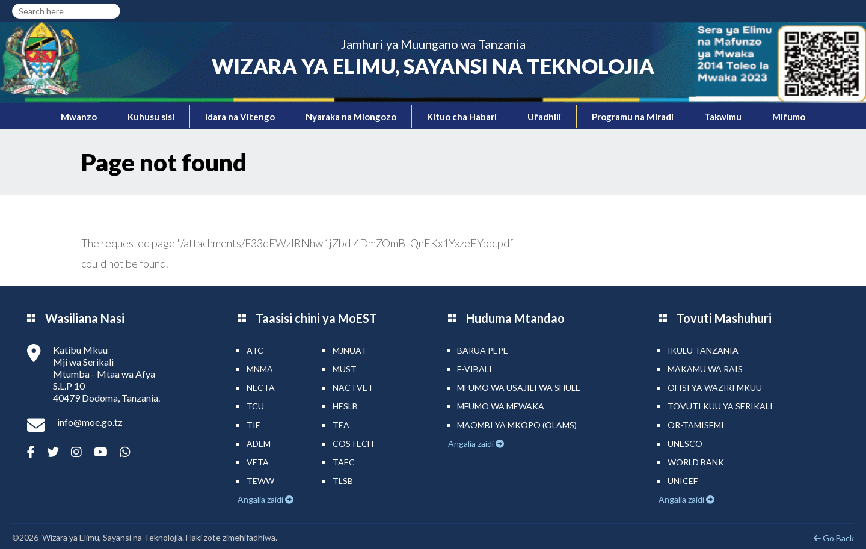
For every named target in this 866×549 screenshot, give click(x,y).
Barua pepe (482, 350)
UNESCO (685, 443)
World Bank (696, 462)
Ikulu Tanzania (703, 350)
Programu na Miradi (633, 116)
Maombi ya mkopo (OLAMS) (517, 425)
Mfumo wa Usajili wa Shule (518, 387)
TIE (253, 425)
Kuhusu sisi (150, 116)
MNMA (260, 369)
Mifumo (788, 116)
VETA (258, 462)
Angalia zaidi (261, 499)
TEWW (260, 481)
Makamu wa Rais (705, 369)
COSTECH (353, 443)
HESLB (345, 406)
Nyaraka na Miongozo (351, 116)
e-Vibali (474, 369)
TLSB (343, 481)
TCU (255, 406)
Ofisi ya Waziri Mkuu (715, 387)
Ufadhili (544, 116)
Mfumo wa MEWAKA (500, 406)
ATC (255, 350)
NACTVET (353, 387)
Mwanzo (79, 116)
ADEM (259, 443)
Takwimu (723, 116)
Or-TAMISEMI (696, 425)
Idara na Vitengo (240, 116)
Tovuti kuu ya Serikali (720, 406)
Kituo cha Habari (462, 116)
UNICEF (683, 481)
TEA (341, 425)
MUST (345, 369)
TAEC (344, 462)
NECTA (261, 387)
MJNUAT (350, 350)
